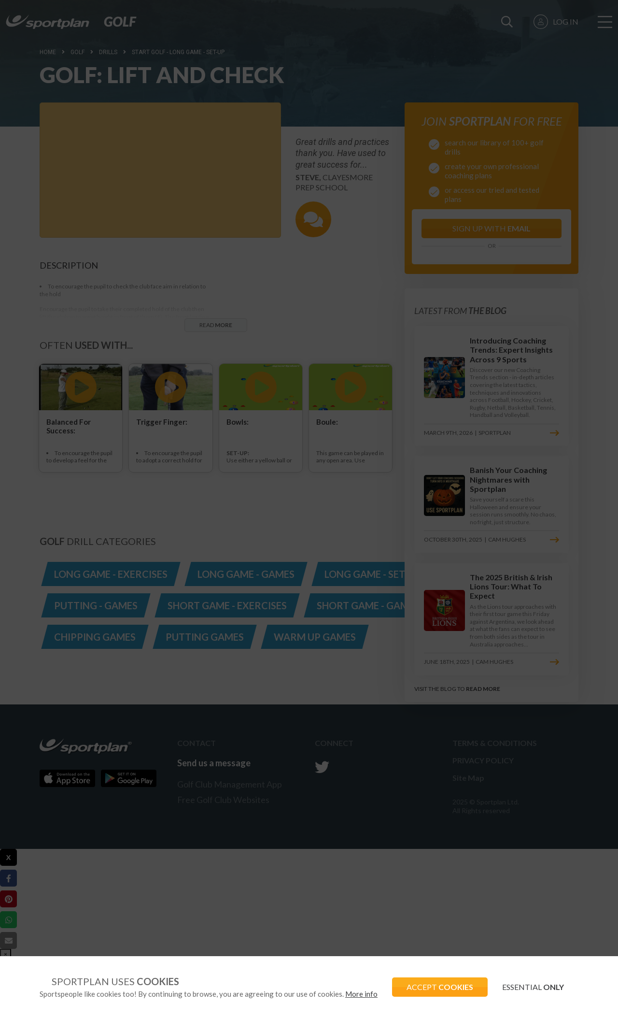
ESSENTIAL (533, 986)
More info (361, 993)
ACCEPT (440, 986)
